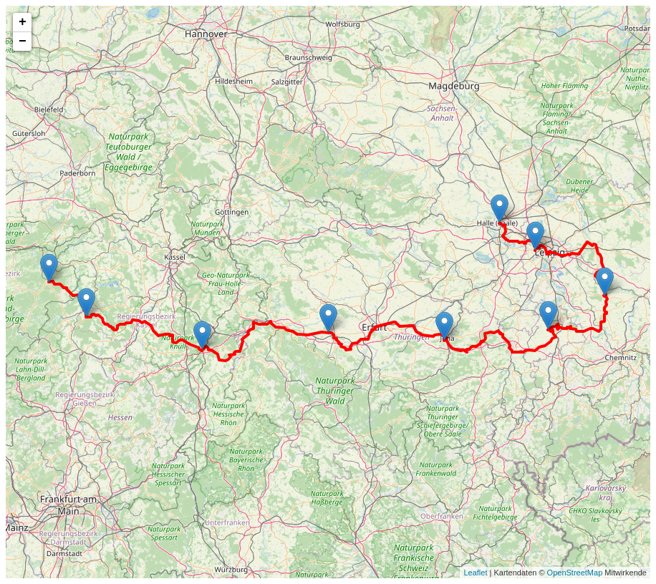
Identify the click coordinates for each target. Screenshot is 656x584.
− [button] (22, 41)
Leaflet (475, 572)
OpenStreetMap (575, 572)
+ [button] (22, 22)
